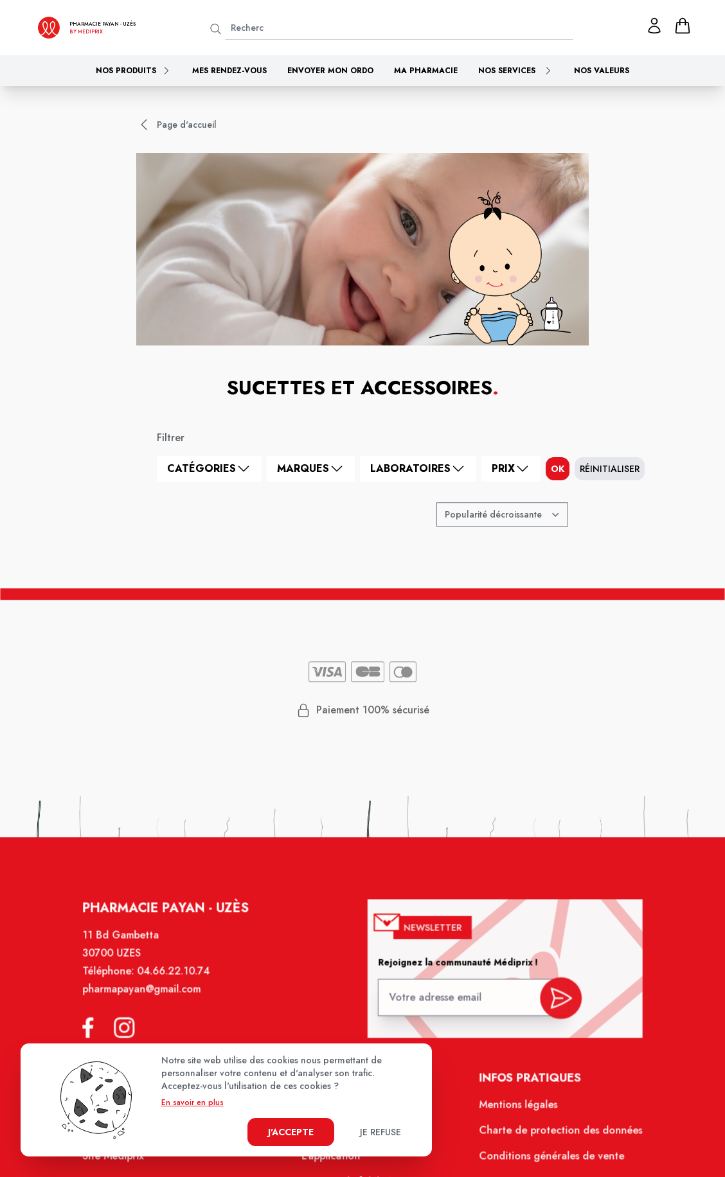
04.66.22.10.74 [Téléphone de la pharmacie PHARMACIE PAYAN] (180, 982)
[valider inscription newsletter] (553, 1004)
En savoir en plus (192, 1102)
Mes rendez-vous (229, 70)
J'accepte (291, 1132)
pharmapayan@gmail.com (150, 1000)
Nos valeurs (601, 70)
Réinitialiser (610, 468)
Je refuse (380, 1132)
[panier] (683, 26)
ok (557, 468)
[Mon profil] (654, 26)
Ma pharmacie (426, 70)
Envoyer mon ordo (330, 70)
